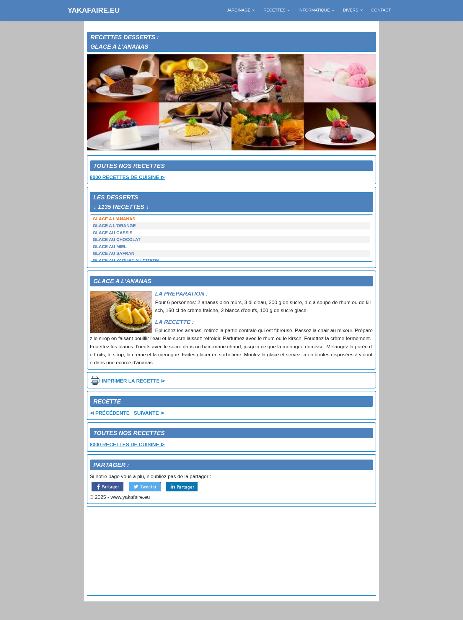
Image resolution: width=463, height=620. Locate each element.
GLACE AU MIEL (110, 246)
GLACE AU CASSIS (113, 232)
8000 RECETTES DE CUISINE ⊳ (127, 177)
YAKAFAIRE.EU (94, 10)
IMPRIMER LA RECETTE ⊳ (127, 381)
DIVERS (352, 10)
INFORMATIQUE (316, 10)
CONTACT (381, 10)
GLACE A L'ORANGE (114, 225)
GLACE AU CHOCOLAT (117, 239)
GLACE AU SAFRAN (113, 253)
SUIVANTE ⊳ (148, 413)
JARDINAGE (241, 10)
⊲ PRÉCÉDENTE (110, 413)
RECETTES (276, 10)
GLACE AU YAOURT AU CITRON (126, 260)
